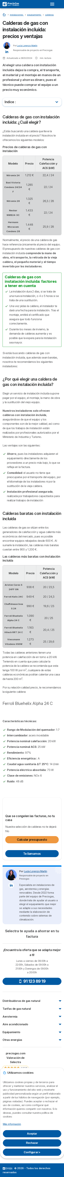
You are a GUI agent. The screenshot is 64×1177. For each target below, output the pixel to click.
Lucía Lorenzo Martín (27, 45)
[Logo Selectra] (11, 4)
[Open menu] (53, 4)
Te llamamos (32, 853)
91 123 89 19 (32, 981)
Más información (12, 1124)
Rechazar (32, 1142)
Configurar (32, 1152)
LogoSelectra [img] (7, 1168)
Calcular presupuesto (32, 839)
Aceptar (32, 1133)
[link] (16, 1064)
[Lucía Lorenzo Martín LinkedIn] (6, 51)
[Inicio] (4, 14)
